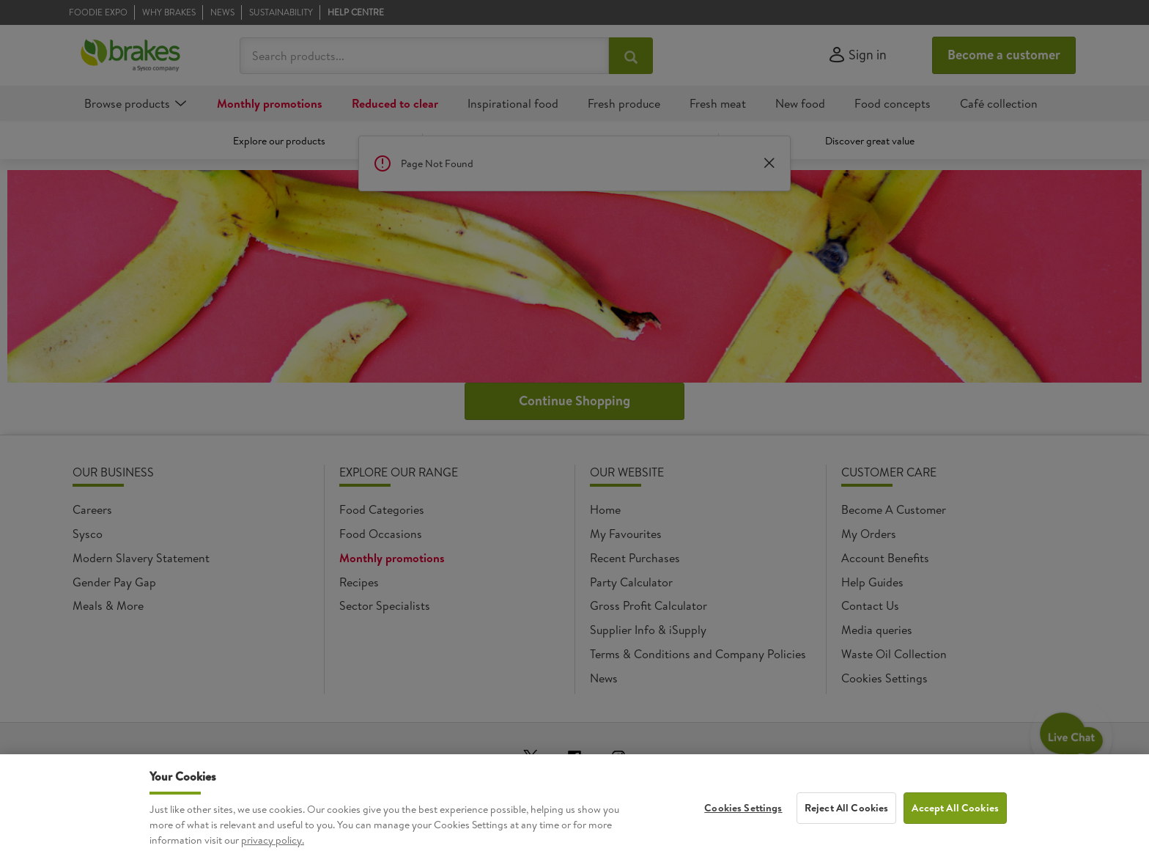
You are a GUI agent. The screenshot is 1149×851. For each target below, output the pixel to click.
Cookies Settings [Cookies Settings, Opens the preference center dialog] (743, 818)
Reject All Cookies (847, 818)
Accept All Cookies (955, 818)
